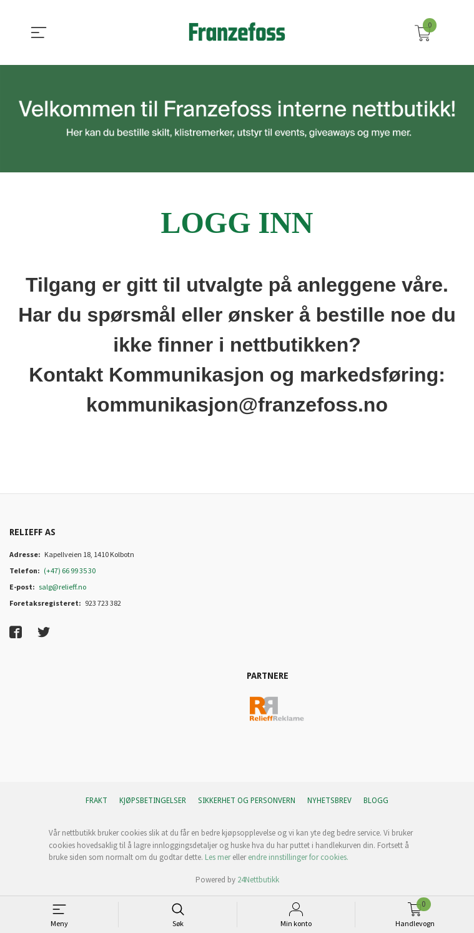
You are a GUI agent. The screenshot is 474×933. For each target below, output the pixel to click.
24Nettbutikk (258, 879)
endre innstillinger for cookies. (298, 857)
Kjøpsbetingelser (152, 800)
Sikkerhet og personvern (246, 800)
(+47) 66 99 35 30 (70, 570)
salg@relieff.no (62, 586)
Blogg (375, 800)
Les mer (217, 857)
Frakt (96, 800)
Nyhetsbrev (329, 800)
